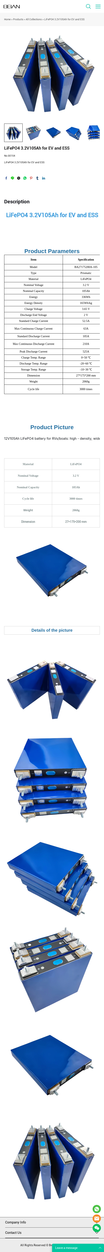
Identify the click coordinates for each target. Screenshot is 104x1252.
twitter (19, 178)
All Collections (34, 19)
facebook (6, 178)
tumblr (37, 178)
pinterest (31, 178)
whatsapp (25, 178)
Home (7, 19)
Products (18, 19)
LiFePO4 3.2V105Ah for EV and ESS (64, 19)
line (12, 178)
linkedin (44, 178)
